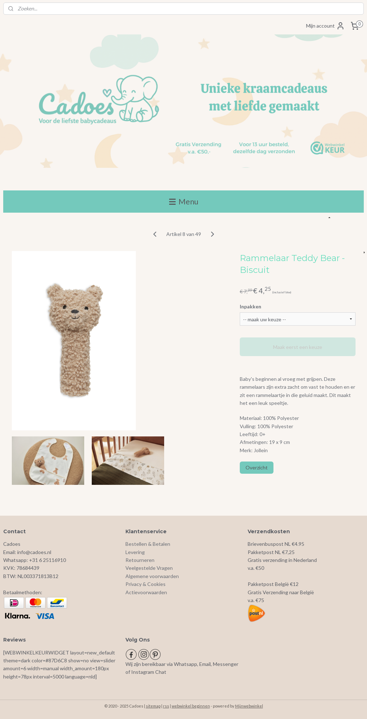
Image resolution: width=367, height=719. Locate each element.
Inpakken (250, 306)
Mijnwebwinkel (249, 706)
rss (166, 706)
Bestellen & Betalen (147, 544)
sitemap (153, 706)
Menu (183, 201)
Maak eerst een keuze (297, 347)
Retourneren (139, 560)
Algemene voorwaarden (152, 576)
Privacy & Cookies (145, 584)
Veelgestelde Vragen (149, 568)
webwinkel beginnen (191, 706)
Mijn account (325, 26)
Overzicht (257, 468)
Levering (135, 552)
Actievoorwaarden (146, 592)
